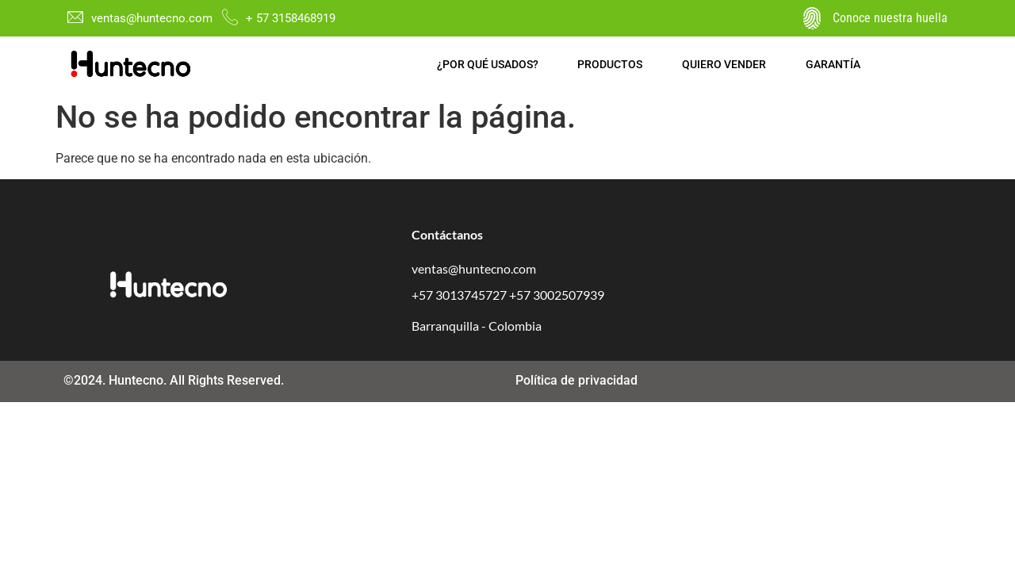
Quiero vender (725, 64)
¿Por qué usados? (487, 64)
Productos (610, 64)
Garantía (833, 64)
